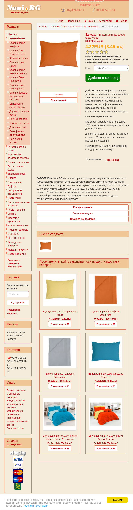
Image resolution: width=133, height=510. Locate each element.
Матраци (12, 34)
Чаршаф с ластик (19, 123)
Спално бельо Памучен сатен (17, 52)
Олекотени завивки (18, 162)
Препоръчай (58, 100)
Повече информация (35, 506)
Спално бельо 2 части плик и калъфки (18, 96)
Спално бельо (16, 38)
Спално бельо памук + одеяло (18, 72)
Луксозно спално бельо (17, 148)
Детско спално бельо (16, 168)
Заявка (58, 94)
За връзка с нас (16, 428)
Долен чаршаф (17, 127)
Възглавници (15, 182)
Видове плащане (16, 390)
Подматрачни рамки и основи (19, 204)
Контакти (105, 21)
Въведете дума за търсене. (18, 287)
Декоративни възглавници (15, 192)
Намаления (13, 263)
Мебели (12, 213)
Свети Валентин (17, 253)
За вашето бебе (16, 173)
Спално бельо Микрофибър (17, 87)
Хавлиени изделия (18, 225)
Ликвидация (14, 260)
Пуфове (12, 186)
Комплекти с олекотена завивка (18, 156)
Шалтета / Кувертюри (14, 220)
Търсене (17, 302)
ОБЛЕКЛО (13, 233)
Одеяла (12, 178)
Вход (59, 21)
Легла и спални (16, 209)
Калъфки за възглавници (17, 133)
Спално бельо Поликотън (17, 79)
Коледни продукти (18, 249)
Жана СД (112, 160)
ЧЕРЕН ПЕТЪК (16, 238)
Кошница (73, 21)
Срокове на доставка (82, 219)
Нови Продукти (15, 266)
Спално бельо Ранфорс (17, 45)
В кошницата (60, 324)
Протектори (14, 198)
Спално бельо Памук (17, 64)
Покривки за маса (18, 229)
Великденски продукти (15, 244)
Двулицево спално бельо (19, 113)
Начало (121, 21)
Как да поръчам (16, 400)
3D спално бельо (18, 58)
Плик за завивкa (18, 119)
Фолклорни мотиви (15, 141)
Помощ (90, 21)
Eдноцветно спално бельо (17, 105)
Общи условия (15, 411)
